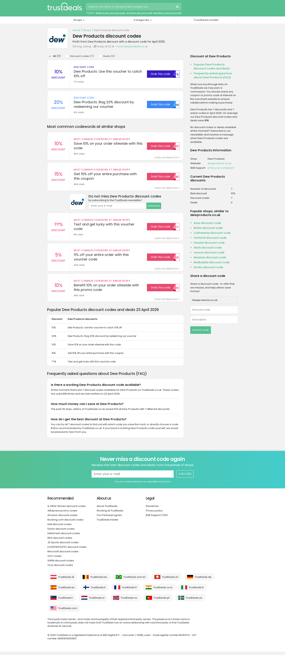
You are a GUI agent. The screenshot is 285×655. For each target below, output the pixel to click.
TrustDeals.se (194, 601)
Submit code (200, 330)
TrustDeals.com (67, 611)
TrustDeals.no (129, 601)
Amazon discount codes (62, 518)
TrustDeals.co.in (162, 591)
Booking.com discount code (110, 12)
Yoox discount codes (60, 568)
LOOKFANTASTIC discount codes (67, 550)
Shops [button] (77, 20)
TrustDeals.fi (98, 591)
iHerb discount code (208, 247)
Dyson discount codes (61, 532)
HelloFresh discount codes (63, 536)
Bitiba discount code (208, 228)
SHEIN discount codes (60, 564)
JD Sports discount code (139, 12)
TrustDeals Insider (206, 20)
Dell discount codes (59, 527)
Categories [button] (141, 20)
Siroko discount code (208, 267)
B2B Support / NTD (157, 518)
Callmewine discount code (212, 233)
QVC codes (54, 559)
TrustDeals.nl (96, 601)
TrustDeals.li (65, 601)
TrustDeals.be (98, 580)
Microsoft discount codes (62, 555)
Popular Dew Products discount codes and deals (212, 66)
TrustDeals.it (196, 591)
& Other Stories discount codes (66, 509)
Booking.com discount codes (65, 523)
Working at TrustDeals (110, 514)
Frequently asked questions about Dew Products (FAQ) (213, 75)
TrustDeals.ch (170, 580)
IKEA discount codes (59, 541)
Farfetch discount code (210, 238)
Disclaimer (152, 509)
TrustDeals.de (203, 580)
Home (76, 30)
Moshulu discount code (210, 257)
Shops (87, 30)
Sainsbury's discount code (167, 12)
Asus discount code (207, 223)
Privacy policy (154, 514)
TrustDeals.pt (161, 601)
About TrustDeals (107, 509)
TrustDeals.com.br (134, 580)
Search (178, 7)
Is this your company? (221, 168)
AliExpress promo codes (62, 514)
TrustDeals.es (66, 591)
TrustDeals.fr (129, 591)
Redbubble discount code (212, 262)
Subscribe (154, 207)
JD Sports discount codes (63, 546)
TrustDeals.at (66, 580)
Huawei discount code (209, 243)
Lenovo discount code (209, 252)
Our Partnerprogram (109, 518)
